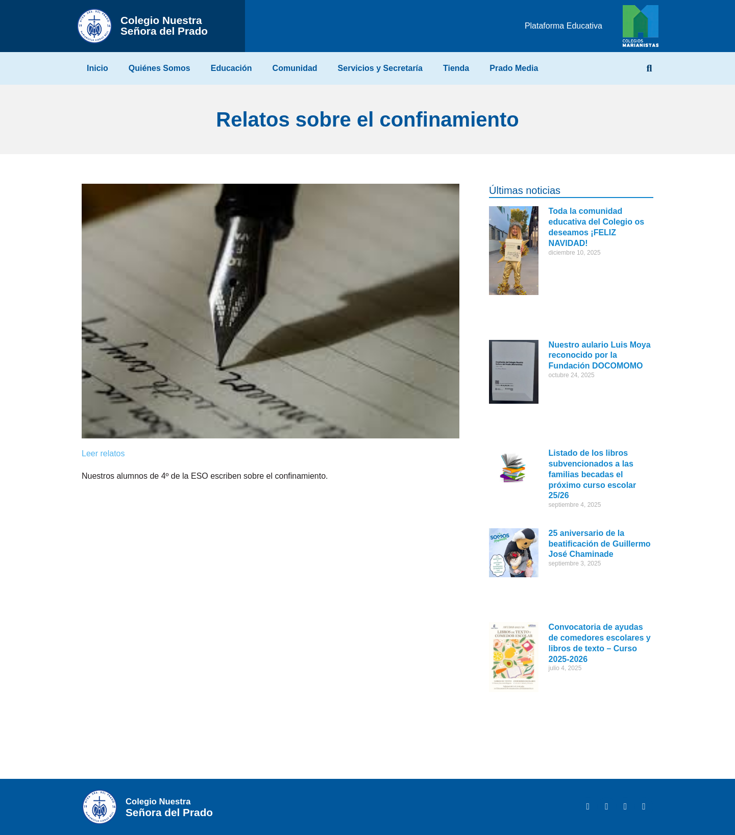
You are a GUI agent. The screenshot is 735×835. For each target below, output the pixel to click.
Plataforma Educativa (563, 25)
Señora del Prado (164, 25)
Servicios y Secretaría (380, 68)
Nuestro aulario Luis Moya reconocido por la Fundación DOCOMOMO (600, 355)
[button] (649, 68)
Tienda (456, 68)
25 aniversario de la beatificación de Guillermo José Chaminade (600, 544)
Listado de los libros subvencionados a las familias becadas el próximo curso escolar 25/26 (592, 474)
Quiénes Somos (159, 68)
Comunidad (295, 68)
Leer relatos (103, 453)
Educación (231, 68)
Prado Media (513, 68)
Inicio (97, 68)
